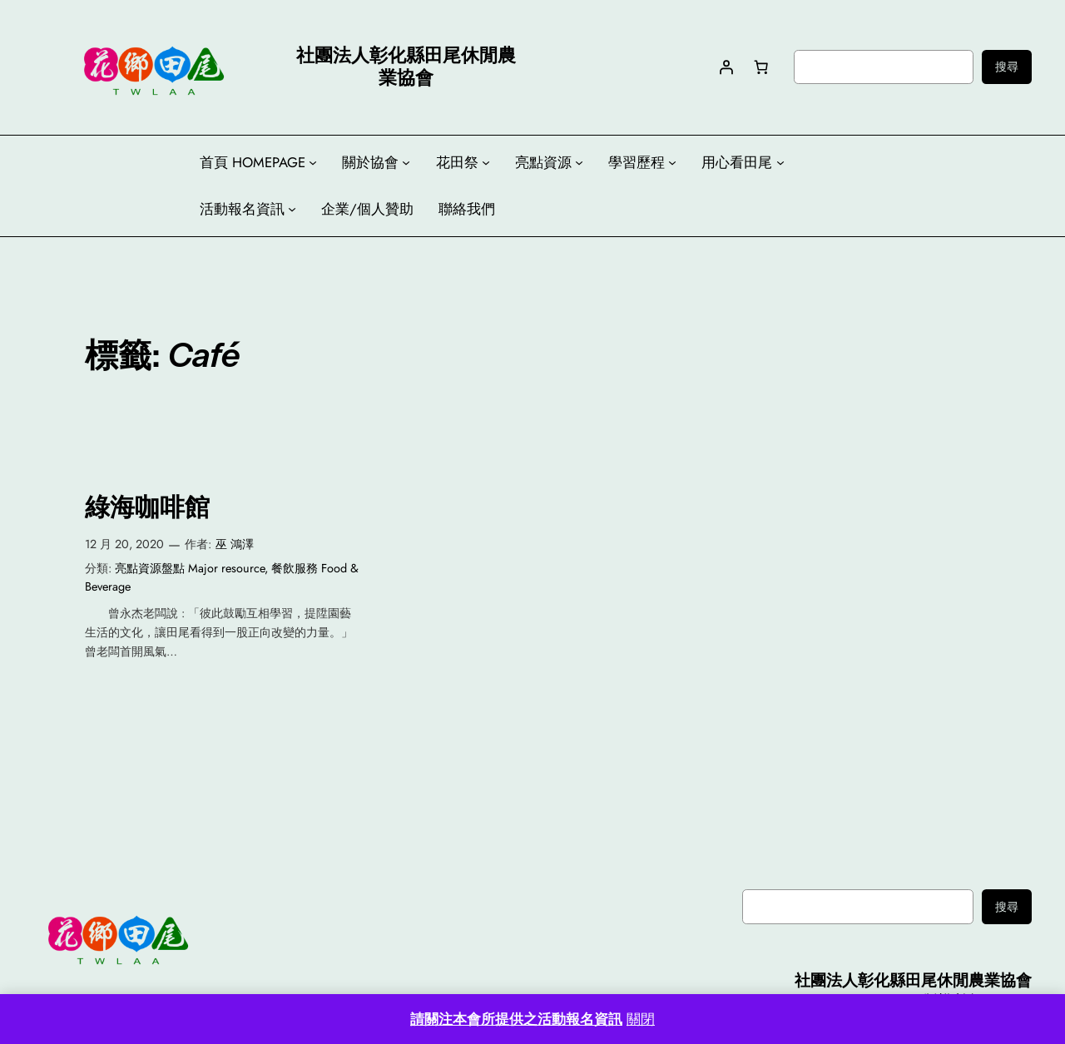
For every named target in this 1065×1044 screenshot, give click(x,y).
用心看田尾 (736, 162)
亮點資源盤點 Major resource (190, 568)
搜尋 (1006, 66)
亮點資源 (543, 162)
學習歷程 (636, 162)
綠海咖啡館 (147, 507)
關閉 (641, 1019)
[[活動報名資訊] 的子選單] (292, 209)
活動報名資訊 (242, 209)
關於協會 (370, 162)
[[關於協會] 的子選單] (406, 162)
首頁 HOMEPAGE (252, 162)
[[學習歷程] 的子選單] (672, 162)
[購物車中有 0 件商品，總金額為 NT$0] (760, 66)
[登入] (725, 66)
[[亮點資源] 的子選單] (579, 162)
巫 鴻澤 (234, 544)
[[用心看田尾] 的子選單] (780, 162)
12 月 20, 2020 (124, 544)
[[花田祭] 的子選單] (486, 162)
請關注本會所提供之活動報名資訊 (516, 1019)
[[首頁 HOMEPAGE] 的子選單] (313, 162)
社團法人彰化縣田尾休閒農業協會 (913, 980)
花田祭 (457, 162)
